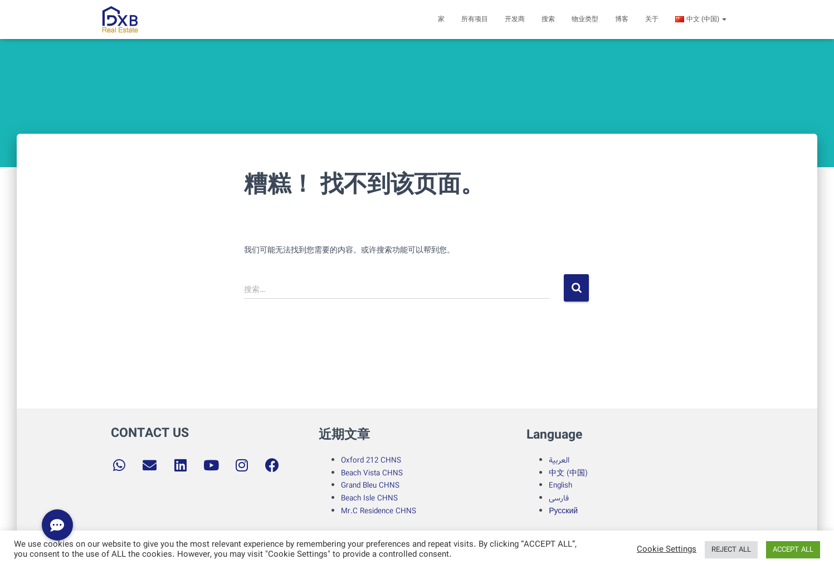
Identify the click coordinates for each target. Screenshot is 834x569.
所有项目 (474, 19)
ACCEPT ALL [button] (793, 550)
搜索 (548, 19)
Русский (563, 511)
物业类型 (585, 19)
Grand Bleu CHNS (370, 485)
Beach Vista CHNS (372, 473)
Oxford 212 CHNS (371, 460)
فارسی (559, 498)
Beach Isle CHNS (369, 498)
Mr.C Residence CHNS (378, 511)
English (560, 485)
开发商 (515, 19)
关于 (652, 19)
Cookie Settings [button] (666, 550)
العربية (559, 460)
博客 (621, 19)
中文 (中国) (568, 473)
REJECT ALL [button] (731, 550)
